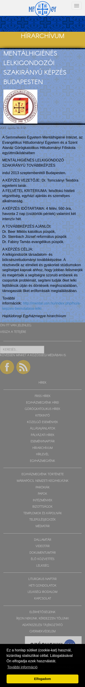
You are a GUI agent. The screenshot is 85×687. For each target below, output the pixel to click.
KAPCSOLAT (42, 599)
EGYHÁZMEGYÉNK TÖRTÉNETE (43, 474)
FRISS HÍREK (43, 396)
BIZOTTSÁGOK (42, 507)
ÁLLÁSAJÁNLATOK (42, 428)
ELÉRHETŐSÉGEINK (42, 612)
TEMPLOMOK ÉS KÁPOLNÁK (42, 513)
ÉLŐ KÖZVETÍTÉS (42, 559)
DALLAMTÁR (42, 540)
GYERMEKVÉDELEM (42, 631)
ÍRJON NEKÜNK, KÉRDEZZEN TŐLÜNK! (42, 618)
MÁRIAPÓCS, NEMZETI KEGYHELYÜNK (42, 481)
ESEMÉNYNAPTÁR (43, 441)
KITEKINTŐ (42, 416)
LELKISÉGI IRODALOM (42, 592)
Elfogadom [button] (42, 679)
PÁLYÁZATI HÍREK (42, 435)
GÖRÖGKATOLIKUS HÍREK (42, 409)
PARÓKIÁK (43, 487)
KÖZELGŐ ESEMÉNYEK (42, 422)
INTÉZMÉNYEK (42, 500)
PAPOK (42, 494)
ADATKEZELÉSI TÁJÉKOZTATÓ (42, 625)
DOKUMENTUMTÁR (42, 553)
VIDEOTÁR (43, 546)
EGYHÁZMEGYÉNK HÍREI (42, 403)
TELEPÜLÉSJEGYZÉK (42, 520)
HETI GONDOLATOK (42, 586)
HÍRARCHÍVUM (42, 448)
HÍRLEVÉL (42, 454)
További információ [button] (22, 667)
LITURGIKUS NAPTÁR (42, 579)
